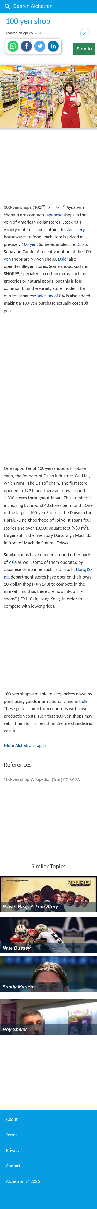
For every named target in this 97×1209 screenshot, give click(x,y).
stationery (75, 229)
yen (7, 259)
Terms (11, 1135)
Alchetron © (23, 1181)
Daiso (82, 244)
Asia (13, 562)
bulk (83, 701)
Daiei (63, 259)
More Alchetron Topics (25, 745)
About (12, 1119)
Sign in (84, 48)
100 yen (29, 244)
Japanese (53, 215)
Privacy (12, 1150)
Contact (13, 1166)
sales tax (45, 296)
